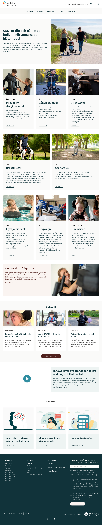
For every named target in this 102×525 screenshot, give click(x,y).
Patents (27, 513)
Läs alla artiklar (51, 356)
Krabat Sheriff (10, 474)
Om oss (50, 464)
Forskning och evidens (34, 468)
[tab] (70, 62)
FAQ (28, 472)
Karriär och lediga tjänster (57, 467)
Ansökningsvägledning (34, 474)
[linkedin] (54, 519)
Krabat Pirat (9, 481)
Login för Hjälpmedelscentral (76, 4)
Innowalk (8, 466)
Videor (29, 470)
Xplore (7, 468)
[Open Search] (98, 4)
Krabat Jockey (10, 472)
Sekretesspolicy (9, 513)
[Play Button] (27, 378)
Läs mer (9, 125)
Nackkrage (8, 470)
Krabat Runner (10, 476)
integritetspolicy (91, 475)
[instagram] (47, 519)
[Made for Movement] (10, 4)
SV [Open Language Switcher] (92, 4)
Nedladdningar (32, 466)
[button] (30, 11)
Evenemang (52, 460)
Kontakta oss (9, 283)
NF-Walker (8, 464)
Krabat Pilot (9, 478)
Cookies (19, 513)
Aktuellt (29, 464)
